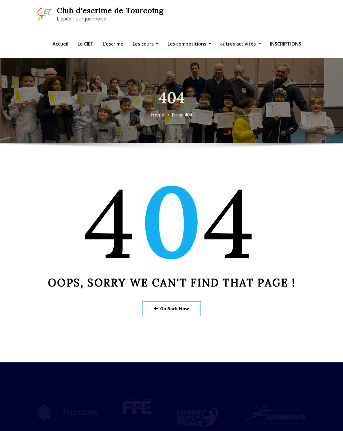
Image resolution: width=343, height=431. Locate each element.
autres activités (240, 44)
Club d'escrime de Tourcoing (110, 10)
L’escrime (113, 44)
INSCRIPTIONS (285, 44)
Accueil (60, 44)
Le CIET (85, 44)
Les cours (145, 44)
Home (157, 117)
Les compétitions (189, 44)
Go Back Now (171, 308)
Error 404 (182, 117)
